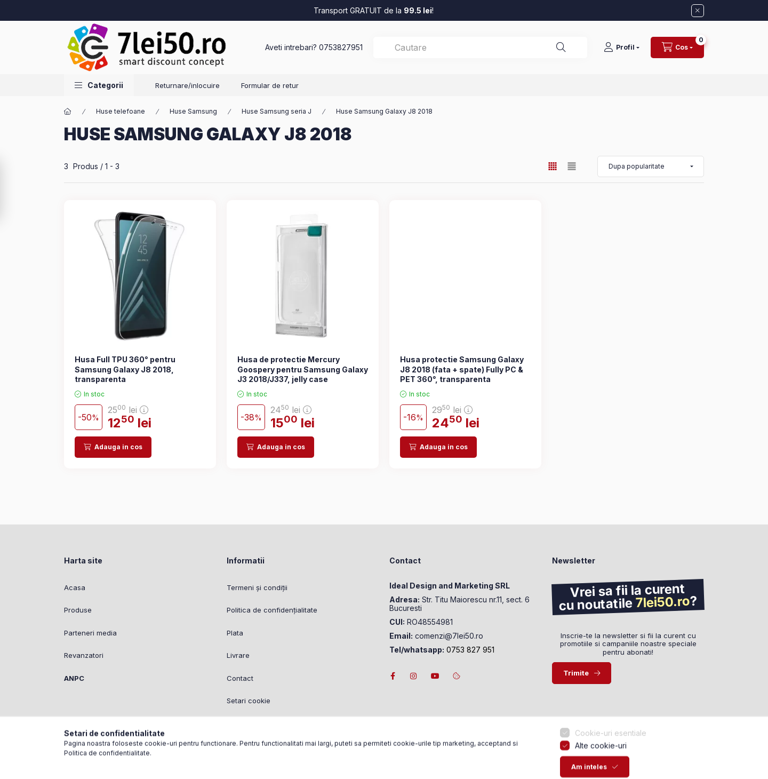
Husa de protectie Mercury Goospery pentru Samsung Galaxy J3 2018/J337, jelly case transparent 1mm (302, 374)
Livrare (238, 655)
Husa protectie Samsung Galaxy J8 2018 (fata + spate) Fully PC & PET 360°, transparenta (462, 369)
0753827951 (341, 47)
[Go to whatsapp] (25, 748)
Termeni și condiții (257, 587)
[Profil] (622, 47)
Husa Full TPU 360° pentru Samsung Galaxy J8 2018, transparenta (125, 369)
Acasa (74, 587)
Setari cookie (248, 700)
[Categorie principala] (67, 111)
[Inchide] (697, 10)
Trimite (576, 673)
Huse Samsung (193, 111)
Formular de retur (270, 85)
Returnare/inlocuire (187, 85)
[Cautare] (561, 47)
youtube (435, 676)
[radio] (571, 166)
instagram (414, 676)
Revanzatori (83, 655)
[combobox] (480, 47)
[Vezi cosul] (677, 47)
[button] (99, 85)
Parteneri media (90, 633)
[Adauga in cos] (113, 447)
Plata (235, 633)
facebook (392, 676)
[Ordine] (650, 166)
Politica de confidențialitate (272, 610)
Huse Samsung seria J (276, 111)
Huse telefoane (120, 111)
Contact (240, 678)
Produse (78, 610)
